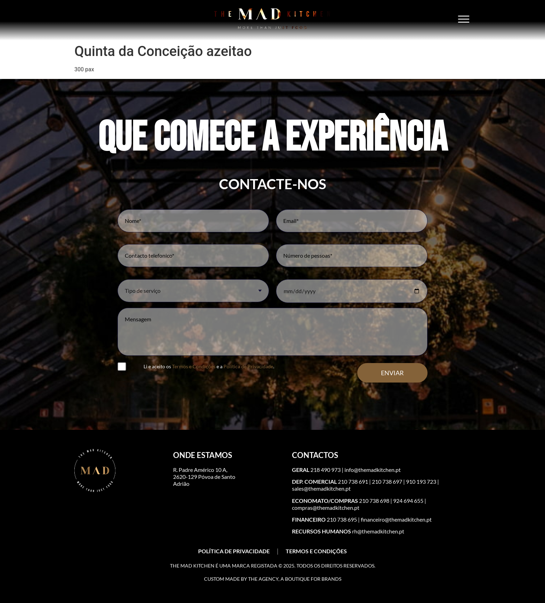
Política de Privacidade (248, 366)
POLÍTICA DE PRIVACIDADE (234, 551)
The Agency (263, 579)
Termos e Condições (193, 366)
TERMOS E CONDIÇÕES (316, 551)
